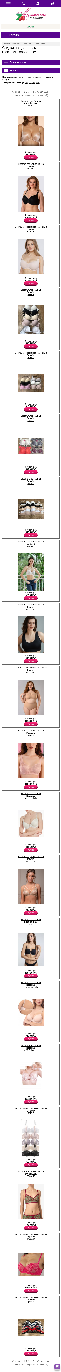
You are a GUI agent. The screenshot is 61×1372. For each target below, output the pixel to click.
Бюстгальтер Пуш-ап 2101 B (31, 921)
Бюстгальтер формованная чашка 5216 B (31, 1110)
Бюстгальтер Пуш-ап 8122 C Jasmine (31, 1047)
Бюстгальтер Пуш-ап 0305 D (31, 103)
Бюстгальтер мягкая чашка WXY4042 (31, 607)
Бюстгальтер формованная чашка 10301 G (31, 229)
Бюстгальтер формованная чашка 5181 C (31, 355)
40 (30, 82)
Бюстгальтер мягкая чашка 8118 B (31, 733)
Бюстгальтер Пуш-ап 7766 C (31, 418)
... (35, 92)
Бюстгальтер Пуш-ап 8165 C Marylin (31, 984)
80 (33, 82)
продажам (38, 77)
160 (37, 82)
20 (26, 82)
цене (29, 77)
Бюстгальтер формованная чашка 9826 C (31, 1299)
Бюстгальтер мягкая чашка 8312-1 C (31, 544)
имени (22, 77)
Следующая (43, 92)
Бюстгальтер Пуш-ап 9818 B (31, 292)
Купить (31, 157)
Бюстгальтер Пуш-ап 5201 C (31, 481)
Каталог (11, 35)
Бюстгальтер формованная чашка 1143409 (31, 1236)
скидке (5, 79)
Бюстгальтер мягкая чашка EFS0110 (31, 1173)
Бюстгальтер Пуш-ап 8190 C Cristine (31, 796)
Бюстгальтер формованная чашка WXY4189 (31, 670)
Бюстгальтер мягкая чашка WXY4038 (31, 858)
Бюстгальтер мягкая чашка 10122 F (31, 166)
